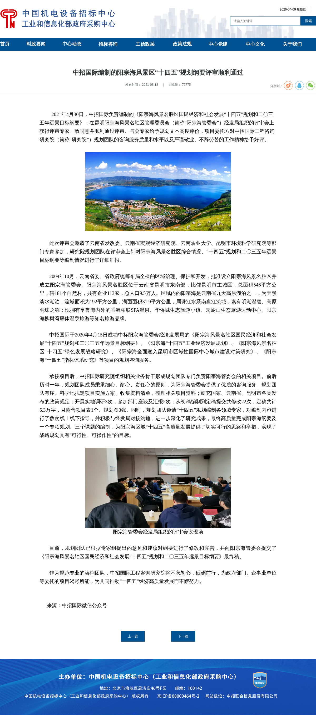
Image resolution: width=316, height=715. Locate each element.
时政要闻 (36, 44)
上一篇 (133, 636)
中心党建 (218, 44)
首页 (4, 44)
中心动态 (71, 44)
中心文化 (255, 44)
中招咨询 (48, 57)
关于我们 (292, 44)
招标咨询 (107, 44)
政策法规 (182, 44)
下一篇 (183, 636)
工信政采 (145, 44)
